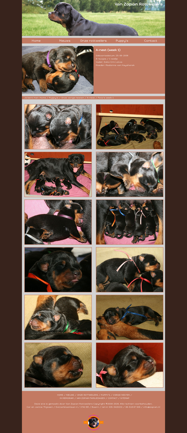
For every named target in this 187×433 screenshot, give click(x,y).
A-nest (91, 98)
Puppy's (122, 40)
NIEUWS (70, 395)
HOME (60, 395)
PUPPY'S (105, 395)
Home (36, 40)
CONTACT (112, 398)
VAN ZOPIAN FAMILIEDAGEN (91, 398)
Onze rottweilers (93, 40)
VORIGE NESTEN (121, 395)
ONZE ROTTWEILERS (87, 395)
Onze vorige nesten (72, 98)
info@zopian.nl (151, 407)
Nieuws (65, 40)
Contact (150, 40)
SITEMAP (124, 398)
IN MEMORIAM (67, 398)
